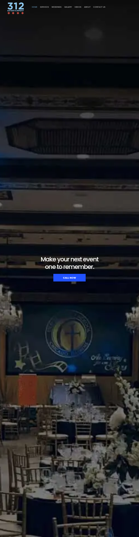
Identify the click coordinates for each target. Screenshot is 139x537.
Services (44, 7)
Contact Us (99, 7)
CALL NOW (69, 277)
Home (34, 7)
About (87, 7)
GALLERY (68, 7)
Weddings (56, 7)
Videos (78, 7)
